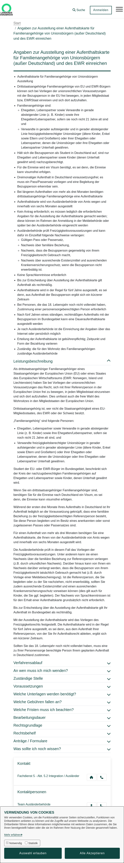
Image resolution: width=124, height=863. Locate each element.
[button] (78, 8)
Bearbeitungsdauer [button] (62, 717)
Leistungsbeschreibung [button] (62, 361)
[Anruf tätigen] (102, 777)
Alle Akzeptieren (92, 853)
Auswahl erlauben (32, 853)
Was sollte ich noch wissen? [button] (62, 748)
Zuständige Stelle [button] (62, 678)
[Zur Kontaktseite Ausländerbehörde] (91, 805)
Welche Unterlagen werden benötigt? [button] (62, 694)
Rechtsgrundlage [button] (62, 725)
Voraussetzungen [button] (62, 686)
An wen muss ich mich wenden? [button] (62, 670)
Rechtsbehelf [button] (62, 733)
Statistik (33, 843)
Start (17, 23)
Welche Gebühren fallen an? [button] (62, 702)
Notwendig (15, 843)
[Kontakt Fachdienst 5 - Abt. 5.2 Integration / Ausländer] (91, 777)
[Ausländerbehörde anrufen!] (102, 805)
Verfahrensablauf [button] (62, 662)
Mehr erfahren (12, 834)
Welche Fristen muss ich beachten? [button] (62, 709)
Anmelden (100, 10)
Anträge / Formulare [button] (62, 741)
